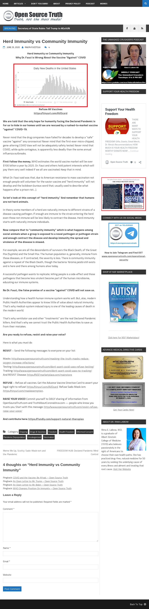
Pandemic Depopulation (14, 437)
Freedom (52, 431)
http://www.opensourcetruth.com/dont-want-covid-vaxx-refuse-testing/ (53, 367)
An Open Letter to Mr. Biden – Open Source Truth (38, 485)
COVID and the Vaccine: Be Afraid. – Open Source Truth (40, 477)
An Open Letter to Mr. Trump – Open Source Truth (38, 481)
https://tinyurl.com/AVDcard (42, 387)
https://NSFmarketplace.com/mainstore (49, 375)
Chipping (23, 431)
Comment (8, 509)
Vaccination (49, 437)
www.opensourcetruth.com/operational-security (124, 258)
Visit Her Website (122, 469)
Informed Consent (85, 431)
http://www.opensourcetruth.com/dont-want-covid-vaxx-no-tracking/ (53, 371)
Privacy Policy (72, 3)
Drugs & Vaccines (38, 431)
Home (5, 3)
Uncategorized (34, 437)
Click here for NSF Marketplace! (123, 337)
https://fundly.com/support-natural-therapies (56, 419)
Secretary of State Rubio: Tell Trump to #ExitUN (44, 28)
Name (7, 548)
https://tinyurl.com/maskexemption (23, 391)
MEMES (103, 3)
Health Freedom (66, 431)
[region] (124, 304)
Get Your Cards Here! (123, 383)
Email (6, 561)
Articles (20, 3)
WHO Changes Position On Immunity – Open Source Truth (42, 488)
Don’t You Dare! (39, 3)
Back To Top (138, 604)
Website (7, 575)
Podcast (90, 3)
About (56, 3)
